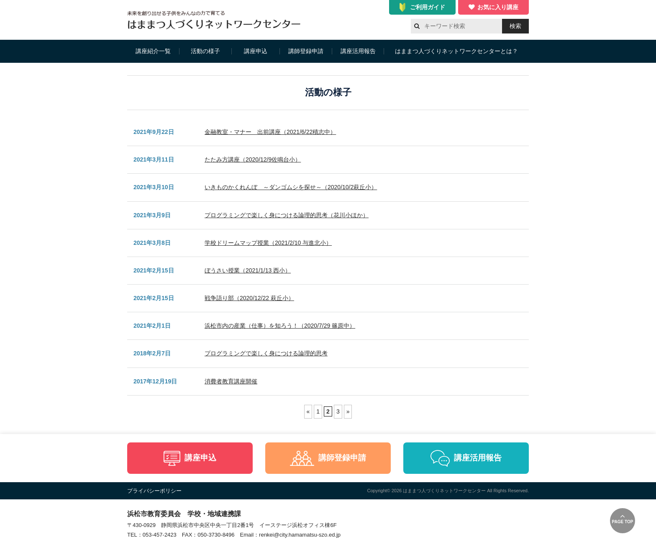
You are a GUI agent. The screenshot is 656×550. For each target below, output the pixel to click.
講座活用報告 (358, 51)
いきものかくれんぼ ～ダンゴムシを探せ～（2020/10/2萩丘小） (291, 187)
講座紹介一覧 (153, 51)
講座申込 (255, 51)
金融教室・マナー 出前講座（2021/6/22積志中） (270, 132)
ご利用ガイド (427, 7)
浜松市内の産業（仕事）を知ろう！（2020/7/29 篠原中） (280, 325)
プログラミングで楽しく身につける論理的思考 (266, 353)
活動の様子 (205, 51)
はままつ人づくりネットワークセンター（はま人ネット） (216, 20)
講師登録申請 (305, 51)
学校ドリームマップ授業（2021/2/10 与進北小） (268, 242)
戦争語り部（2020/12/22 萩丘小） (249, 298)
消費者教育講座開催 (231, 381)
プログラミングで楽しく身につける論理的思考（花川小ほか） (287, 215)
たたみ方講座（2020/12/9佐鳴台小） (253, 159)
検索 (515, 26)
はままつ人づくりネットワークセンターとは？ (456, 51)
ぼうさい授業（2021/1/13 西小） (248, 270)
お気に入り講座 (497, 7)
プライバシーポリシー (154, 491)
